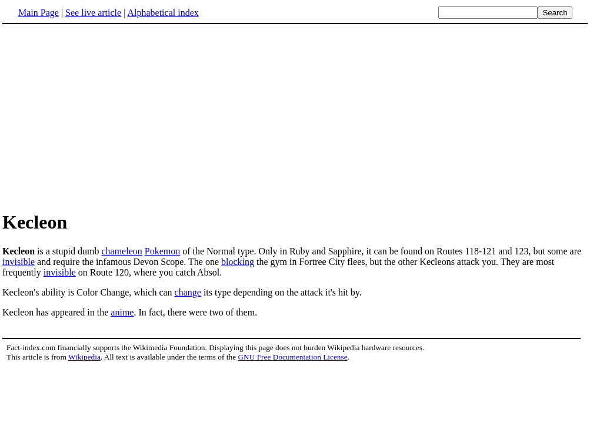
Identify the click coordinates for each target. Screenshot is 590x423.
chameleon (121, 251)
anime (122, 312)
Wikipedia (84, 356)
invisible (18, 262)
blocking (237, 262)
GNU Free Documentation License (292, 356)
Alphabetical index (162, 13)
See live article (93, 13)
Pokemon (162, 251)
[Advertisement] (101, 117)
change (188, 292)
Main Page (38, 13)
